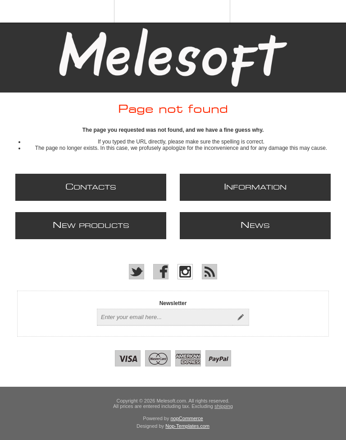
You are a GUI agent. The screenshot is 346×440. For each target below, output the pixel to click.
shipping (223, 406)
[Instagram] (185, 271)
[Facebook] (161, 271)
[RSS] (209, 271)
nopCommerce (187, 418)
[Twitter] (136, 271)
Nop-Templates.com (187, 426)
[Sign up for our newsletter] (164, 317)
